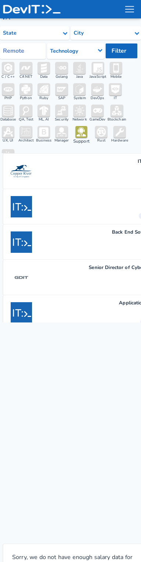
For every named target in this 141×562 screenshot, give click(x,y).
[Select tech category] (76, 51)
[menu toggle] (130, 9)
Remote (13, 51)
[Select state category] (34, 33)
